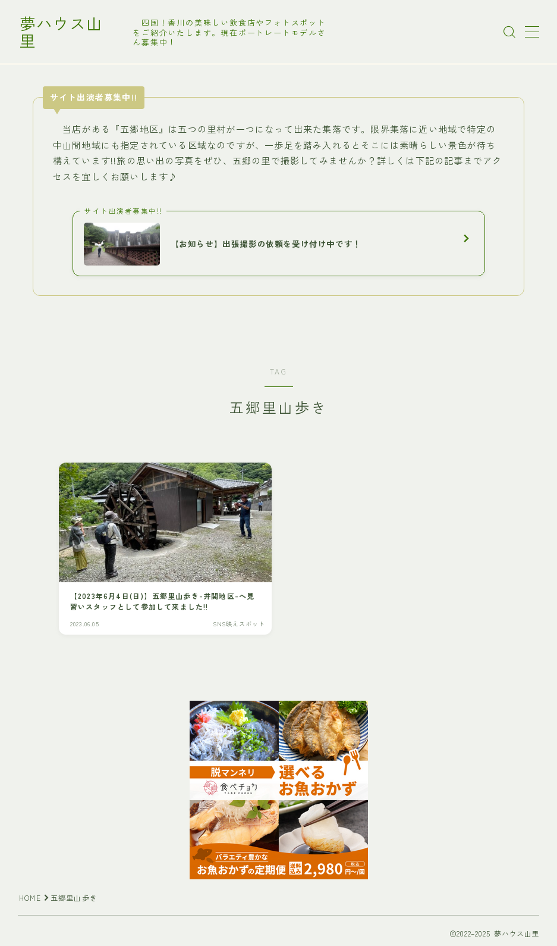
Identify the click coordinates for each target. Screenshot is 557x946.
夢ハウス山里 (69, 32)
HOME (30, 898)
